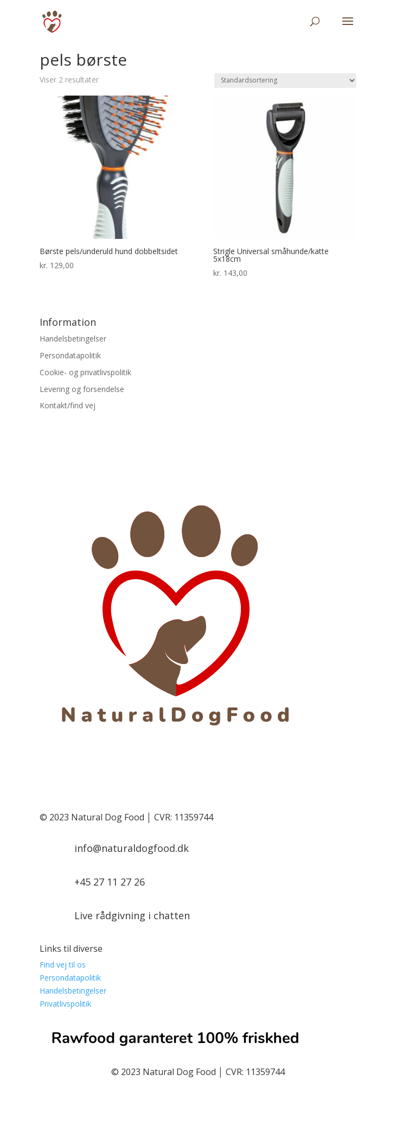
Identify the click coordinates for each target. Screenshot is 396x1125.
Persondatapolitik (70, 355)
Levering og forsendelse (82, 389)
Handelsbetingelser (73, 338)
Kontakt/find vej (67, 405)
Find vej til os (63, 964)
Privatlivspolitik (65, 1003)
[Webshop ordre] (285, 80)
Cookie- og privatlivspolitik (85, 372)
